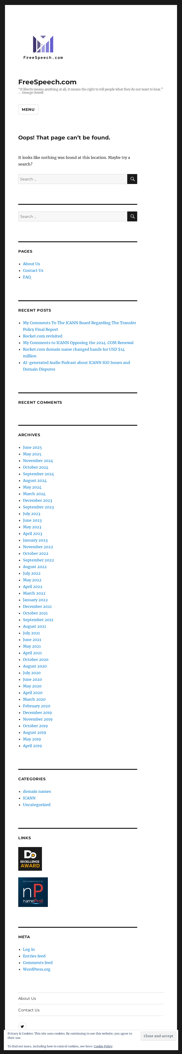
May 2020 (32, 686)
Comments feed (38, 962)
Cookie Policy (103, 1046)
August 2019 (34, 732)
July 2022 (32, 573)
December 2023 (37, 500)
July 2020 (32, 672)
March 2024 (34, 493)
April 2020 (32, 692)
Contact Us (33, 270)
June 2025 (32, 447)
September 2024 (38, 473)
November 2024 (38, 460)
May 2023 (32, 527)
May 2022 (32, 580)
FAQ (27, 277)
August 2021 (34, 626)
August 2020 (35, 666)
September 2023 (38, 507)
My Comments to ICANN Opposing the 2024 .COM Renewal (78, 342)
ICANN (29, 798)
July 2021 (31, 633)
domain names (37, 791)
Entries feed (34, 956)
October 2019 (35, 725)
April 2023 (32, 533)
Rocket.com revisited (42, 336)
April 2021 (32, 652)
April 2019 (32, 745)
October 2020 (35, 659)
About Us (31, 263)
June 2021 (32, 639)
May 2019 (32, 739)
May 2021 (32, 646)
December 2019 (37, 712)
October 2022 (35, 553)
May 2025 (32, 454)
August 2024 (35, 480)
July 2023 (31, 513)
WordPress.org (36, 969)
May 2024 (32, 487)
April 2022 (32, 586)
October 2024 (35, 467)
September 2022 (38, 560)
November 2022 (38, 546)
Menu (28, 109)
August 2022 (35, 566)
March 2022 (34, 593)
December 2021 (37, 606)
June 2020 (32, 679)
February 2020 (36, 706)
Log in (29, 949)
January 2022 (35, 599)
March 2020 (34, 699)
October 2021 (35, 613)
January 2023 (35, 540)
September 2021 (38, 619)
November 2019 (38, 719)
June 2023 (32, 520)
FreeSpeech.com (47, 82)
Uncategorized (36, 804)
